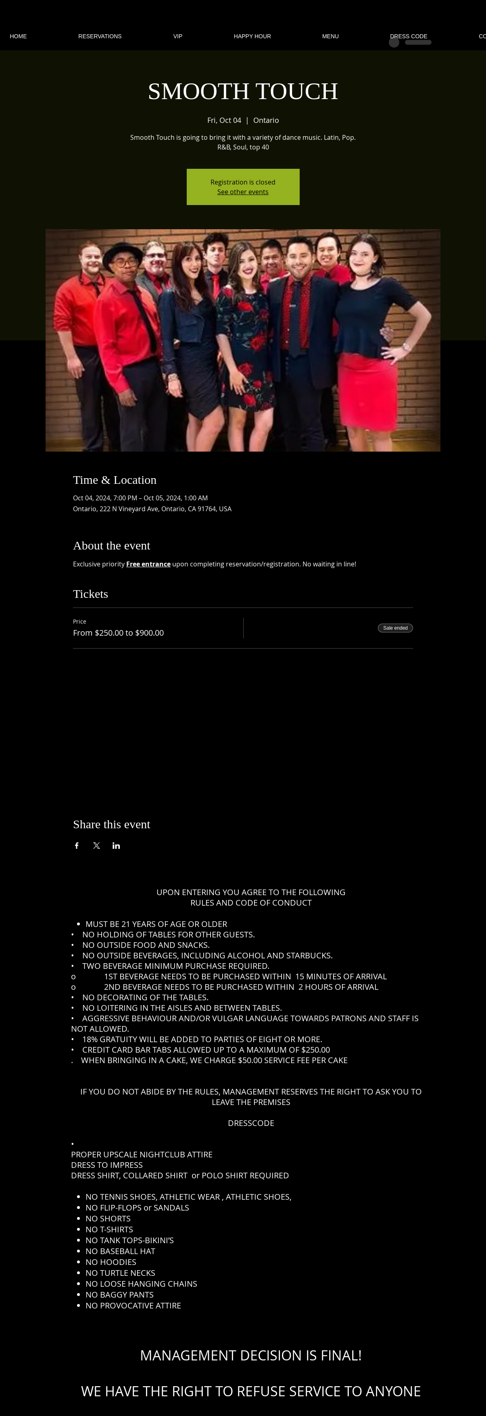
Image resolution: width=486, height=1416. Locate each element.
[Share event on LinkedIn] (116, 845)
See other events (243, 191)
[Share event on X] (96, 845)
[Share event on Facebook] (77, 845)
